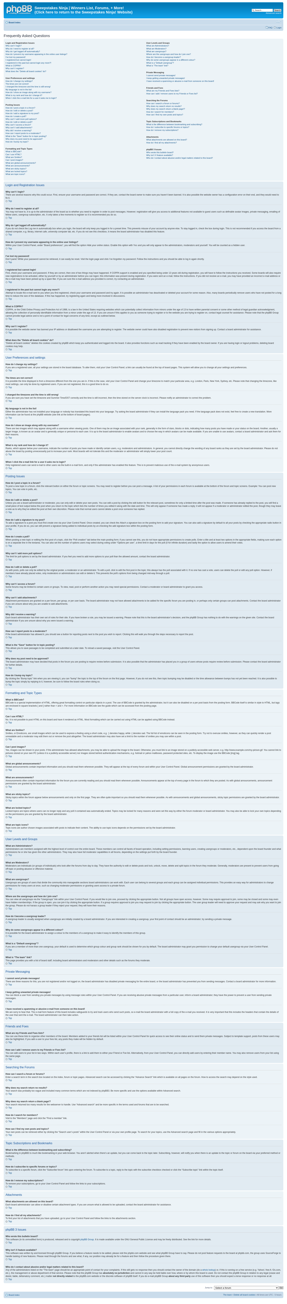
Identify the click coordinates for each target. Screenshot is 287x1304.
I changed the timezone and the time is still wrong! (28, 87)
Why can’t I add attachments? (19, 127)
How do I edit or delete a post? (19, 110)
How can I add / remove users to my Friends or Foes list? (172, 94)
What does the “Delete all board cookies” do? (26, 71)
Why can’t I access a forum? (18, 125)
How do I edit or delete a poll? (19, 122)
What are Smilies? (14, 157)
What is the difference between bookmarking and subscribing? (174, 124)
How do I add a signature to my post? (22, 113)
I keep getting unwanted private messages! (165, 78)
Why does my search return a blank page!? (165, 109)
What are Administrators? (157, 46)
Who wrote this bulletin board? (159, 152)
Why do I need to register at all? (20, 49)
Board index (14, 22)
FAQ (270, 28)
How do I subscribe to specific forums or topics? (167, 127)
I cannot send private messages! (160, 75)
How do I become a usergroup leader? (163, 57)
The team (227, 1294)
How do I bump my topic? (17, 142)
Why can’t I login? (14, 46)
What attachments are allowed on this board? (166, 140)
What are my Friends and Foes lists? (162, 91)
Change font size (278, 21)
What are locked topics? (16, 171)
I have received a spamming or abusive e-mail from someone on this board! (180, 81)
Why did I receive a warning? (19, 130)
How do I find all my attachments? (161, 143)
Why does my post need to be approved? (24, 139)
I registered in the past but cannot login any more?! (28, 63)
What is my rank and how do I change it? (24, 95)
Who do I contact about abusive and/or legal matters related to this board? (179, 158)
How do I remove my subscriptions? (162, 130)
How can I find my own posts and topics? (164, 115)
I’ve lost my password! (15, 57)
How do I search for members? (160, 112)
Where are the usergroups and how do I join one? (168, 54)
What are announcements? (18, 166)
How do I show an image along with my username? (28, 92)
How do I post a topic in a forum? (20, 108)
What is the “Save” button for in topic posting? (26, 136)
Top (10, 201)
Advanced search (273, 13)
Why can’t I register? (15, 68)
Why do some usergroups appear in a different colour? (170, 60)
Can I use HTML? (13, 154)
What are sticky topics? (16, 169)
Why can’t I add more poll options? (21, 119)
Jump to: (209, 1287)
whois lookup (208, 1269)
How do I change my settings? (19, 81)
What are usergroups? (156, 51)
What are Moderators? (156, 49)
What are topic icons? (15, 174)
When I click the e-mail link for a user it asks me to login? (31, 98)
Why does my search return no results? (163, 106)
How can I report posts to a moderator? (23, 133)
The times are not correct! (17, 84)
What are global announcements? (21, 163)
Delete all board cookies (244, 1294)
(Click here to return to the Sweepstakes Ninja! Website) (84, 12)
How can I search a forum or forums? (163, 103)
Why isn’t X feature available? (159, 155)
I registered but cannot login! (18, 60)
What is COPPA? (13, 65)
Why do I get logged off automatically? (23, 51)
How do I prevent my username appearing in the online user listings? (36, 54)
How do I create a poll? (16, 116)
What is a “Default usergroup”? (160, 63)
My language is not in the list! (19, 89)
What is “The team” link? (157, 65)
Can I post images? (14, 160)
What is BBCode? (14, 151)
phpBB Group (87, 1239)
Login (278, 28)
